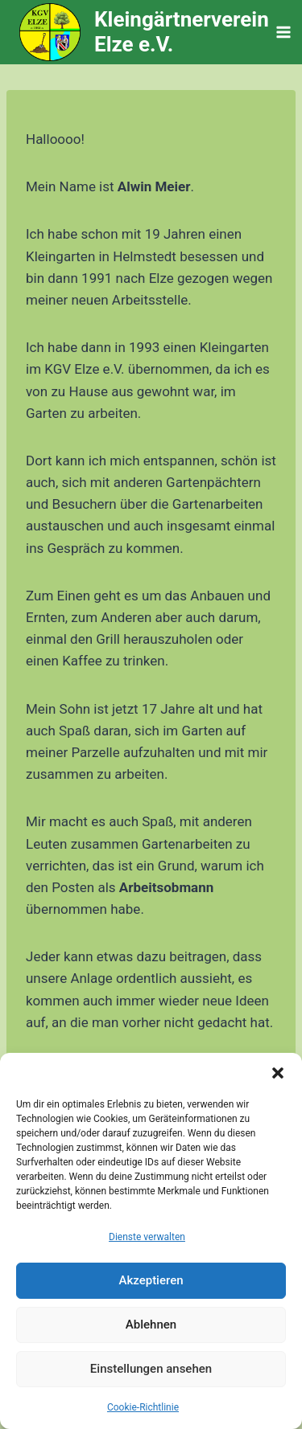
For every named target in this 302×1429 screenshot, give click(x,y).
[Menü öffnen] (284, 31)
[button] (278, 1073)
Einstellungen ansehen (151, 1368)
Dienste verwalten (147, 1237)
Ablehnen (151, 1324)
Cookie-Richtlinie (143, 1407)
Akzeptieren (150, 1280)
